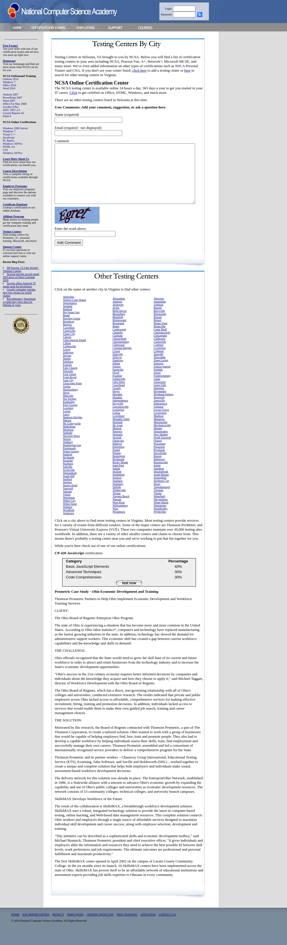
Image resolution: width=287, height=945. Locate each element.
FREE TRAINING (127, 926)
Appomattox (70, 314)
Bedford (67, 320)
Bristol (157, 331)
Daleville (118, 365)
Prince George (71, 463)
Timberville (119, 501)
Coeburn (158, 356)
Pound (116, 461)
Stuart (157, 495)
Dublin (67, 370)
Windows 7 (9, 82)
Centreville (69, 342)
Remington (119, 467)
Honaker (117, 409)
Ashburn (158, 316)
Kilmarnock (160, 415)
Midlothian (69, 438)
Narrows (117, 443)
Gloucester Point (72, 395)
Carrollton (69, 339)
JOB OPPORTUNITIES (35, 926)
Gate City (68, 392)
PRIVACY (58, 926)
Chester (67, 348)
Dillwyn (117, 369)
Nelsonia (118, 446)
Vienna (157, 504)
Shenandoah (70, 484)
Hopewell (159, 409)
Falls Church (70, 379)
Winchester (160, 517)
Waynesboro (161, 511)
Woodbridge (160, 520)
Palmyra (117, 455)
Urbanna (158, 501)
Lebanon (158, 418)
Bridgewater (119, 331)
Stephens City (161, 492)
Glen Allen (119, 393)
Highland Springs (163, 406)
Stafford (67, 490)
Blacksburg (119, 325)
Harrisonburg (70, 401)
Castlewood (119, 341)
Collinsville (69, 358)
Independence (120, 412)
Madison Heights (72, 429)
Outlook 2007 (10, 94)
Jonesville (159, 412)
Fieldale (158, 381)
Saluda (116, 480)
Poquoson (159, 458)
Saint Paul (118, 477)
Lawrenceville (121, 418)
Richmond (118, 470)
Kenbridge (69, 413)
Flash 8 (7, 116)
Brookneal (118, 335)
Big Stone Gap (71, 324)
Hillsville (68, 407)
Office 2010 (9, 85)
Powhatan (159, 461)
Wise (115, 520)
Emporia (158, 375)
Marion (67, 432)
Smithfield (118, 486)
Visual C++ (9, 134)
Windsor (68, 518)
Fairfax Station (162, 378)
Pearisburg (160, 455)
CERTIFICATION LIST (100, 926)
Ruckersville (161, 474)
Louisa (116, 424)
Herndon (117, 406)
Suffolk (117, 498)
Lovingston (160, 424)
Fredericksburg (162, 387)
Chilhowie (159, 350)
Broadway (69, 333)
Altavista (159, 310)
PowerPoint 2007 (12, 97)
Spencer (117, 489)
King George (70, 416)
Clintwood (118, 356)
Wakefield (159, 508)
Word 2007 (9, 100)
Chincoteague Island (74, 351)
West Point (119, 514)
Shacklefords (161, 483)
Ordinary (68, 453)
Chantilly (118, 344)
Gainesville (119, 390)
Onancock (118, 452)
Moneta (158, 440)
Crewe (66, 361)
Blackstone (160, 325)
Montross (68, 441)
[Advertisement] (252, 119)
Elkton (116, 375)
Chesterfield (119, 350)
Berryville (159, 322)
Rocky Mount (120, 474)
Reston (157, 467)
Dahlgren (68, 364)
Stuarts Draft (70, 497)
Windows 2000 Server (15, 128)
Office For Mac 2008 (15, 103)
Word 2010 (9, 88)
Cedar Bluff (160, 341)
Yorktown (68, 524)
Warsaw (117, 511)
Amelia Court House (74, 311)
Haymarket (160, 403)
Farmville (118, 381)
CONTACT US (167, 926)
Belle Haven (120, 322)
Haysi (66, 404)
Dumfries (118, 372)
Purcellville (160, 464)
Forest (157, 384)
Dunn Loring (161, 372)
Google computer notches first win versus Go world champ (19, 292)
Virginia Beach (121, 508)
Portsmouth (69, 460)
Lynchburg (119, 427)
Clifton (67, 354)
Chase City (69, 345)
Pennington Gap (72, 456)
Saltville (67, 478)
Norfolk (117, 449)
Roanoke (68, 472)
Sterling (67, 494)
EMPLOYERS (75, 926)
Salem (157, 477)
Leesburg (68, 419)
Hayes (116, 403)
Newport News (71, 447)
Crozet (116, 362)
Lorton (67, 422)
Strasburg (118, 495)
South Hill (69, 487)
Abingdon (68, 308)
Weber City (69, 512)
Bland (66, 327)
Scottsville (69, 481)
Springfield (160, 489)
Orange (158, 452)
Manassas (159, 430)
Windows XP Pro (12, 143)
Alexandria (119, 310)
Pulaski (117, 464)
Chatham (118, 347)
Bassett (158, 319)
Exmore (67, 376)
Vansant (67, 503)
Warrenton (69, 509)
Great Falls (160, 396)
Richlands (68, 469)
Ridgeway (159, 470)
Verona (117, 504)
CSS (5, 149)
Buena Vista (160, 335)
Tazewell (68, 500)
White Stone (70, 515)
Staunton (118, 492)
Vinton (67, 506)
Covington (159, 359)
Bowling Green (71, 330)
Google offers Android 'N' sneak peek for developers (19, 285)
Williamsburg (120, 517)
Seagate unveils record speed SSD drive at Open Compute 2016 (21, 277)
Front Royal (70, 388)
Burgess (67, 336)
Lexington (118, 421)
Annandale (160, 313)
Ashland (67, 317)
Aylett (116, 319)
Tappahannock (162, 498)
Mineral (117, 440)
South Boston (161, 486)
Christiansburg (121, 353)
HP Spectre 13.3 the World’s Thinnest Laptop (20, 269)
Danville (158, 365)
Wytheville (160, 523)
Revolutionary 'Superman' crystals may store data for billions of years (19, 301)
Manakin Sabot (121, 430)
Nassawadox (161, 443)
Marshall (118, 433)
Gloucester (160, 393)
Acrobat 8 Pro (10, 106)
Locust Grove (161, 421)
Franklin (117, 387)
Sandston (159, 480)
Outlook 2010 (10, 79)
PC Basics (8, 140)
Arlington (118, 316)
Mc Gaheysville (72, 435)
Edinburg (68, 373)
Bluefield (118, 328)
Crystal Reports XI (13, 113)
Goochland (119, 396)
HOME (15, 926)
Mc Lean (118, 437)
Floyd (116, 384)
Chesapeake (160, 347)
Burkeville (159, 338)
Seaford (117, 483)
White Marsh (161, 514)
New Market (161, 446)
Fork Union (69, 385)
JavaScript (9, 137)
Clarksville (160, 353)
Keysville (118, 415)
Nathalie (68, 444)
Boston (157, 328)
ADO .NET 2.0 (11, 110)
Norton (67, 450)
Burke (116, 338)
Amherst (117, 313)
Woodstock (119, 523)
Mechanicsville (162, 437)
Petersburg (119, 458)
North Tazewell (162, 449)
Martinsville (160, 433)
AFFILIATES (148, 926)
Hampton (159, 399)
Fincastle (68, 382)
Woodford (68, 521)
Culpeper (159, 362)
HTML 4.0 (9, 146)
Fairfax (117, 378)
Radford (67, 466)
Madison (158, 427)
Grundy (117, 399)
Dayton (67, 367)
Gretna (67, 398)
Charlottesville (162, 344)
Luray (66, 426)
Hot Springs (70, 410)
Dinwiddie (159, 369)
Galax (157, 390)
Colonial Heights (122, 359)
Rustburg (68, 475)
